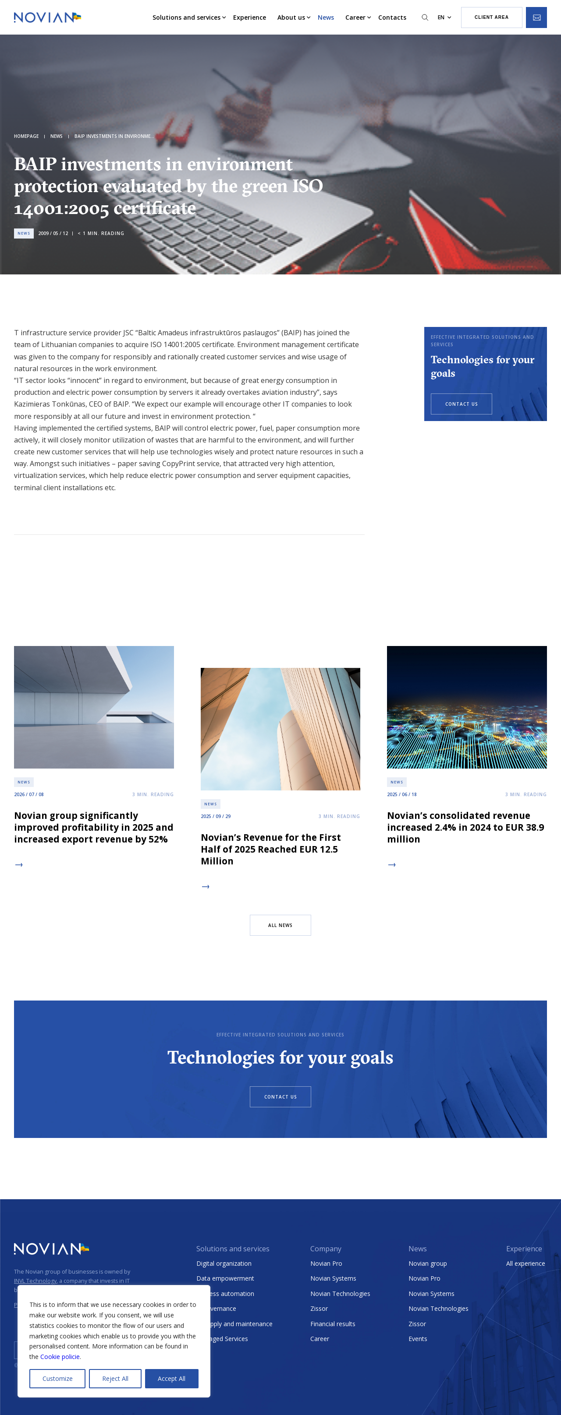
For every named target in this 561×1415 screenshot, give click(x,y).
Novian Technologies (340, 1293)
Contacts (392, 17)
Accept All (171, 1378)
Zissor (319, 1308)
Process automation (225, 1293)
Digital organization (224, 1263)
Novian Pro (326, 1263)
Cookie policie (60, 1356)
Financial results (332, 1324)
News (326, 17)
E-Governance (216, 1308)
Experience (249, 17)
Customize (58, 1378)
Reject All (115, 1378)
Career (355, 17)
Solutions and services (186, 17)
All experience (525, 1263)
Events (417, 1338)
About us (291, 17)
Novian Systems (333, 1278)
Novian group (427, 1263)
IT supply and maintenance (234, 1324)
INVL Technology (35, 1281)
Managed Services (222, 1338)
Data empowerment (225, 1278)
